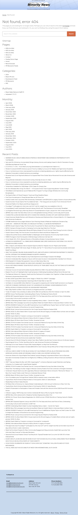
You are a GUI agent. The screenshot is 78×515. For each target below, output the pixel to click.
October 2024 (10, 140)
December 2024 (11, 136)
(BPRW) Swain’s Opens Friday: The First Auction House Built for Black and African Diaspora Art (38, 235)
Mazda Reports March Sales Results (18, 410)
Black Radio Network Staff (14, 92)
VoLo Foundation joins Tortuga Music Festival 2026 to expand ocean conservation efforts (36, 406)
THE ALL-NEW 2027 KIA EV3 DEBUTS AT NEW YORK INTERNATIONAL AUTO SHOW (34, 480)
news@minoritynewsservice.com (15, 503)
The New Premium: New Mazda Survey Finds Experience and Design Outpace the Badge (36, 270)
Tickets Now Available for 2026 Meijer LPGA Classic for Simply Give (28, 188)
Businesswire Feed (12, 79)
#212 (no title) (10, 52)
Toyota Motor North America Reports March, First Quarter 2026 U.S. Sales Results (33, 408)
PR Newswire (10, 81)
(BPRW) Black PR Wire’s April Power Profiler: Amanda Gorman (27, 344)
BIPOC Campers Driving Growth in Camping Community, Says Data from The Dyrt (34, 237)
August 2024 (10, 145)
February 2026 (11, 107)
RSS (7, 83)
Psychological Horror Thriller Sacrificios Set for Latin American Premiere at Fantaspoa (35, 368)
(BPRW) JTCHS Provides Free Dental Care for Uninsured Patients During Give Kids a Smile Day (38, 347)
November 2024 (11, 138)
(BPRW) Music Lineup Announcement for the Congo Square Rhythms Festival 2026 (34, 333)
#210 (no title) (10, 50)
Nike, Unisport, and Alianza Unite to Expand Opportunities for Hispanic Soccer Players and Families (39, 259)
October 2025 (10, 116)
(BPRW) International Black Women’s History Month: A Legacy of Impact (30, 342)
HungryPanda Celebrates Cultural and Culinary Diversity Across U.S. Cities (31, 182)
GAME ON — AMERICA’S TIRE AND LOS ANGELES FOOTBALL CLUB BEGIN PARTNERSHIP (36, 232)
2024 (7, 74)
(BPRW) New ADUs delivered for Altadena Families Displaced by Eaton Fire (31, 426)
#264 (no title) (10, 48)
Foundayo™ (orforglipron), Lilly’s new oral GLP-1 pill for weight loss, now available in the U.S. (37, 210)
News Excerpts (11, 63)
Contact (8, 57)
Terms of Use (64, 513)
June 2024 (9, 149)
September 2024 (11, 142)
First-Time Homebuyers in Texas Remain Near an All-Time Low (27, 199)
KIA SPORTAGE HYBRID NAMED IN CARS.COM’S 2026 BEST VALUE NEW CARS (32, 279)
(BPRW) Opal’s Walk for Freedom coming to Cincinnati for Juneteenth (30, 340)
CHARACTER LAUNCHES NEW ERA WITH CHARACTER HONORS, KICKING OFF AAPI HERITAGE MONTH (41, 224)
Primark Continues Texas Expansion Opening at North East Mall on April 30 (31, 298)
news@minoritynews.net (13, 501)
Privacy (57, 513)
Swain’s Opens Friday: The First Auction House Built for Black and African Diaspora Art (35, 243)
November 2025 (11, 114)
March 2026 (10, 105)
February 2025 (10, 131)
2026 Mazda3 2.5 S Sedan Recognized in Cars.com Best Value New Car (29, 276)
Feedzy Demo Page (12, 59)
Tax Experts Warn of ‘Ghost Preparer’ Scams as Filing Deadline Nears (29, 197)
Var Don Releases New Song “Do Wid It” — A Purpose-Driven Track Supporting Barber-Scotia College (40, 191)
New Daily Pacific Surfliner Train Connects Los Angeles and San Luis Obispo (31, 309)
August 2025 (10, 120)
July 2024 (9, 147)
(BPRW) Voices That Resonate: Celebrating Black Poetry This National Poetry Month (34, 316)
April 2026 (9, 103)
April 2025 (9, 129)
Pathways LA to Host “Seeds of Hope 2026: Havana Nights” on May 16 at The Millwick (34, 371)
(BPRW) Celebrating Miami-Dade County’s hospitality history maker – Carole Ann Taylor (35, 322)
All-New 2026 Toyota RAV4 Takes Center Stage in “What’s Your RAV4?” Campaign (33, 296)
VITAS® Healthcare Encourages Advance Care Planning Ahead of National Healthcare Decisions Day (40, 230)
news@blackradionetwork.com (14, 499)
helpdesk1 (9, 94)
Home (8, 61)
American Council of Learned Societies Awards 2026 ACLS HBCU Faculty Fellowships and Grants (38, 285)
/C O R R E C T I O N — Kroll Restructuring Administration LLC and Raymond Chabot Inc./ (36, 167)
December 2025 (11, 112)
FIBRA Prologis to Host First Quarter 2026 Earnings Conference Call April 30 (31, 250)
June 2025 (9, 125)
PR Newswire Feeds (12, 66)
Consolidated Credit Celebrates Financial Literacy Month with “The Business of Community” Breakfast (41, 213)
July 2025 (9, 123)
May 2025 (9, 127)
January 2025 (10, 134)
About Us (9, 55)
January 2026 (10, 109)
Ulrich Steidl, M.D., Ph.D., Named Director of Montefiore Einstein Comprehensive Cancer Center (38, 252)
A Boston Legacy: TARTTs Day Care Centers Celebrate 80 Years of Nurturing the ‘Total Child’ (37, 423)
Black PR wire (10, 77)
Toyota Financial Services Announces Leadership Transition (26, 362)
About (52, 513)
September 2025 (11, 118)
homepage (66, 26)
